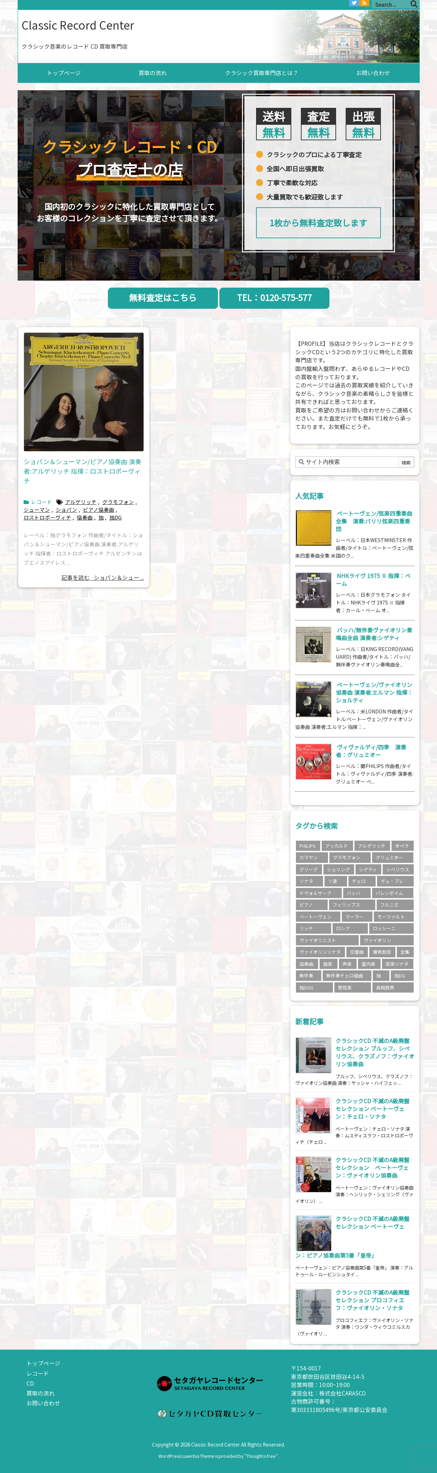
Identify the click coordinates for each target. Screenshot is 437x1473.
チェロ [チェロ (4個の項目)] (359, 881)
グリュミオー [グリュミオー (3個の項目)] (389, 857)
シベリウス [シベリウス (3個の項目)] (397, 869)
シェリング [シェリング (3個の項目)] (338, 869)
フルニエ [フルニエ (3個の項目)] (389, 904)
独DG (115, 517)
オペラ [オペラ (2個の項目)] (402, 845)
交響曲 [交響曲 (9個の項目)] (357, 952)
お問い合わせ (43, 1403)
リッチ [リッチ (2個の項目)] (306, 928)
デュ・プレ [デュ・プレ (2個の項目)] (392, 881)
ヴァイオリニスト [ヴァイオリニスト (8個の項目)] (317, 940)
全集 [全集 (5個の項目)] (404, 952)
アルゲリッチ (81, 501)
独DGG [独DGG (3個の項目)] (306, 987)
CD (30, 1383)
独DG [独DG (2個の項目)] (399, 975)
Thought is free (261, 1456)
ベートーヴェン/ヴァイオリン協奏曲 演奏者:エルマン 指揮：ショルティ (374, 692)
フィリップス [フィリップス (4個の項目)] (346, 904)
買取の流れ (40, 1393)
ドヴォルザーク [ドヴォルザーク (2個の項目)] (315, 893)
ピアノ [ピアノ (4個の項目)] (306, 904)
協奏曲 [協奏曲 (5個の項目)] (306, 963)
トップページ (43, 1363)
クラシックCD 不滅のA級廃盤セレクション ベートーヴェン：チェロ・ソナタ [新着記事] (372, 1109)
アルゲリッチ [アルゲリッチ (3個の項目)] (372, 845)
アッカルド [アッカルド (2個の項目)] (336, 845)
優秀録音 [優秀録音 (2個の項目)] (382, 952)
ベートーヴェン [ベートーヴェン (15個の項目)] (315, 916)
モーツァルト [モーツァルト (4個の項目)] (391, 916)
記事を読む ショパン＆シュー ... (102, 577)
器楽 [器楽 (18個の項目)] (327, 963)
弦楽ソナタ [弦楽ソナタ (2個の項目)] (397, 963)
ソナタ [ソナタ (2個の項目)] (306, 881)
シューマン (37, 509)
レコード (41, 501)
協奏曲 (85, 517)
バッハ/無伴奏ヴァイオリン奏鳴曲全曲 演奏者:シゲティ (374, 634)
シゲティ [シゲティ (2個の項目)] (368, 869)
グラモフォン (118, 501)
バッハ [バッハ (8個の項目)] (353, 893)
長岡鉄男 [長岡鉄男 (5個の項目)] (385, 987)
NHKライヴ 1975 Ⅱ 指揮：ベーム (373, 580)
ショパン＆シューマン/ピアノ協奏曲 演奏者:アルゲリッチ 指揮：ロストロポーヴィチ (82, 471)
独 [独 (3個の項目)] (378, 975)
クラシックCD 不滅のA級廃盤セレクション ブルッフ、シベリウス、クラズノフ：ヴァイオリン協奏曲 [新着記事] (374, 1052)
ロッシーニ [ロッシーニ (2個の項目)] (384, 928)
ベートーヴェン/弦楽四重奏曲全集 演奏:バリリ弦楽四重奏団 (374, 521)
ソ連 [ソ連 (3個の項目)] (332, 881)
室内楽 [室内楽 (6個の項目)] (368, 963)
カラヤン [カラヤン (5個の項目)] (308, 857)
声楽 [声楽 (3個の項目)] (347, 963)
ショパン (66, 509)
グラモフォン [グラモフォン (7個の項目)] (346, 857)
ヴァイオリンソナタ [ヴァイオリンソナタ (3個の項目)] (320, 952)
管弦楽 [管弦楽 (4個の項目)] (345, 987)
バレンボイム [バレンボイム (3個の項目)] (389, 893)
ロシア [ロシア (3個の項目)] (343, 928)
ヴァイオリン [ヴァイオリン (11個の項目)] (377, 940)
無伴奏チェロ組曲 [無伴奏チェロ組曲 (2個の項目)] (344, 975)
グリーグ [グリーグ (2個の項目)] (308, 869)
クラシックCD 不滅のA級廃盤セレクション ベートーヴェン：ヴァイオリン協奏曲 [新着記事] (372, 1167)
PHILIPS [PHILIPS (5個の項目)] (307, 845)
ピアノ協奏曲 (98, 509)
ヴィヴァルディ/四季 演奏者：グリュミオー (371, 751)
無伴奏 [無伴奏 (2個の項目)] (306, 975)
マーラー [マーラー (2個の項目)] (354, 916)
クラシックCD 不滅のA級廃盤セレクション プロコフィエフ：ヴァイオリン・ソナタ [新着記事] (372, 1300)
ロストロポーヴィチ (47, 517)
